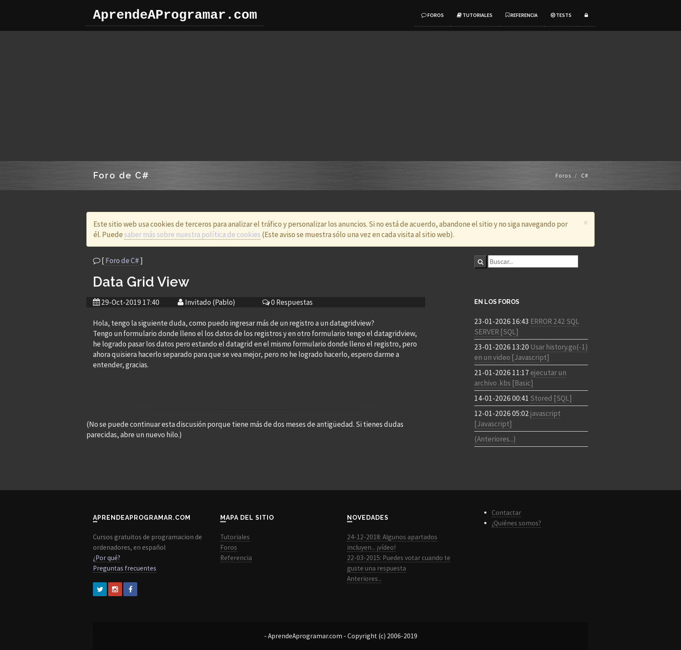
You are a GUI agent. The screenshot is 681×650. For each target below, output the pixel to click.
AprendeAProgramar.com (175, 15)
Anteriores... (364, 578)
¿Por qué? (106, 558)
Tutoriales (475, 15)
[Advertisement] (340, 96)
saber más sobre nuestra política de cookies (192, 234)
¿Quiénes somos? (516, 523)
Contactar (506, 512)
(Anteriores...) (495, 439)
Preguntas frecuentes (124, 568)
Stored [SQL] (551, 398)
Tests (561, 15)
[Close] (585, 222)
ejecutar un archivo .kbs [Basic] (520, 378)
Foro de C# (122, 260)
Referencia (522, 15)
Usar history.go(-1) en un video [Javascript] (531, 352)
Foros (432, 15)
